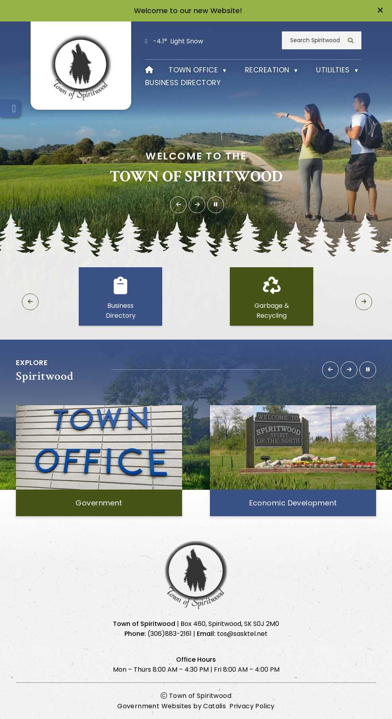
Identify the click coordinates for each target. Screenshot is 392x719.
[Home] (149, 69)
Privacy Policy (252, 705)
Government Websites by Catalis (171, 705)
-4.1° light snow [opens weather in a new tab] (178, 40)
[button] (380, 10)
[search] (318, 39)
